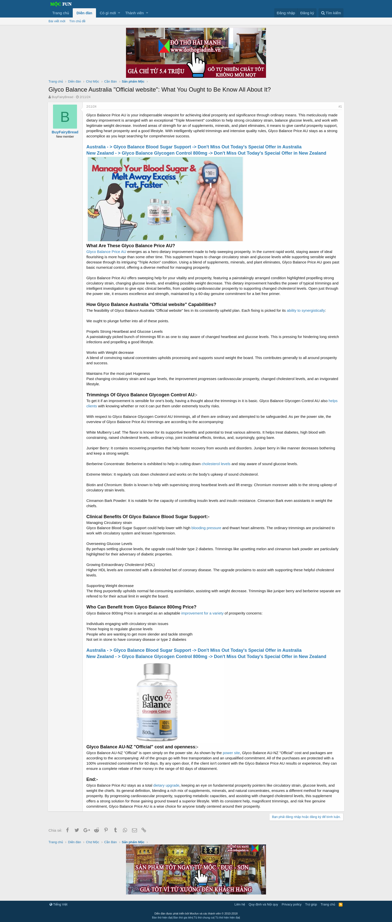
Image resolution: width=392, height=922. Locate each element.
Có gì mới (108, 13)
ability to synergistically (307, 310)
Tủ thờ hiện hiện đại (227, 917)
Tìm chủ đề (77, 21)
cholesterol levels (217, 464)
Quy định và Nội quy (263, 904)
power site (232, 753)
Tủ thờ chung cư (204, 917)
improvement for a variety (203, 613)
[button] (119, 13)
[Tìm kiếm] (331, 13)
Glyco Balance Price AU (107, 251)
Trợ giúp (311, 904)
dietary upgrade (167, 785)
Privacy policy (292, 904)
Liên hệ (239, 904)
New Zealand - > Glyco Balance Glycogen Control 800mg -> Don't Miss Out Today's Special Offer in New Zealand (207, 153)
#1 (339, 106)
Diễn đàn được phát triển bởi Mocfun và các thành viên (196, 913)
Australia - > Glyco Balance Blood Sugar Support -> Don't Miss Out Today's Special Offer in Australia (195, 146)
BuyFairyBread (62, 97)
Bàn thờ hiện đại (162, 917)
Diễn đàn (84, 13)
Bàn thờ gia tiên (182, 917)
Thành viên (134, 13)
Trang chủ (60, 13)
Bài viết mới (56, 21)
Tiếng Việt (59, 904)
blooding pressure (207, 528)
